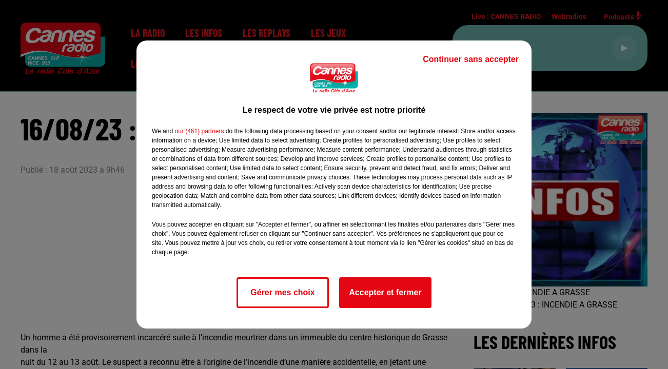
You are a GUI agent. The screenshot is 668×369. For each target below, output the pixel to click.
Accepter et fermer (385, 292)
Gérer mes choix (282, 292)
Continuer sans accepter (471, 59)
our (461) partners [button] (199, 131)
